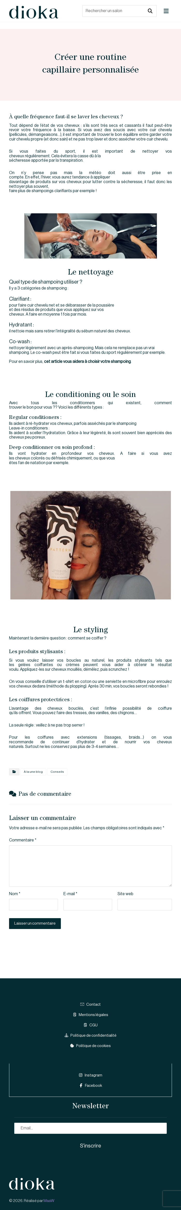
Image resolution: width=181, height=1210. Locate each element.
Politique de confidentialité (90, 1036)
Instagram (90, 1075)
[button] (166, 11)
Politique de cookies (90, 1046)
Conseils (57, 772)
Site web (125, 894)
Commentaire (23, 841)
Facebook (90, 1085)
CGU (90, 1026)
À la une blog (33, 772)
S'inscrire (90, 1144)
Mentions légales (90, 1015)
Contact (90, 1005)
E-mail (70, 894)
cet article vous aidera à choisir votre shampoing (87, 362)
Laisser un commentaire (35, 924)
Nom (14, 894)
